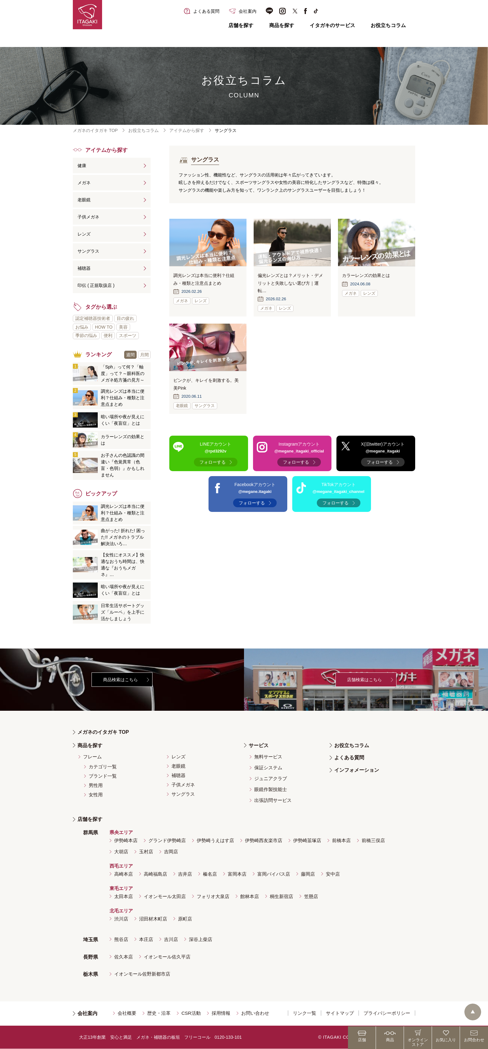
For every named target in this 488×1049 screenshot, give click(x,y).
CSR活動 (191, 1013)
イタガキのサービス (332, 25)
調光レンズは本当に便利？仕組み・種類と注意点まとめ (122, 398)
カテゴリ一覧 (103, 767)
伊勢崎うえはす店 (215, 840)
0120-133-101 (228, 1037)
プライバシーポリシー (387, 1013)
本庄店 (146, 939)
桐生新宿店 (281, 896)
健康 (81, 165)
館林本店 (249, 896)
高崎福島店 (155, 874)
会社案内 (87, 1013)
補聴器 (84, 268)
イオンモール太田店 (165, 896)
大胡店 (121, 852)
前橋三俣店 (373, 840)
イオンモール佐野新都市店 (142, 974)
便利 (108, 335)
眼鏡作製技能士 (270, 789)
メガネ (84, 182)
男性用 (96, 785)
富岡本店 (237, 874)
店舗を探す (241, 25)
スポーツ (127, 335)
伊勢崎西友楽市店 (263, 840)
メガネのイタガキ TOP (95, 130)
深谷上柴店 (200, 939)
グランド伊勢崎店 (167, 840)
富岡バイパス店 (273, 874)
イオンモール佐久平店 (167, 956)
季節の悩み (86, 335)
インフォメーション (356, 770)
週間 (130, 354)
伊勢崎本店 (126, 840)
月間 (144, 354)
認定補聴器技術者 (92, 318)
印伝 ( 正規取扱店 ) (96, 285)
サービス (259, 745)
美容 (123, 327)
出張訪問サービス (273, 800)
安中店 (333, 874)
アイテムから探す (186, 130)
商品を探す (281, 25)
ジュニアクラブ (270, 778)
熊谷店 (121, 939)
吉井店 (185, 874)
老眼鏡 (84, 199)
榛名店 (210, 874)
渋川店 (121, 918)
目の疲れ (125, 318)
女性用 (96, 795)
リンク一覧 (304, 1013)
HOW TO (104, 327)
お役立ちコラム (388, 25)
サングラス (88, 251)
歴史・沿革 (159, 1013)
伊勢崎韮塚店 (307, 840)
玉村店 (146, 852)
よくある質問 (349, 758)
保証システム (268, 767)
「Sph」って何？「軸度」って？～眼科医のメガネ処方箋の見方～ (122, 374)
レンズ (84, 234)
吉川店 (171, 939)
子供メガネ (88, 216)
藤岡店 (308, 874)
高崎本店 (123, 874)
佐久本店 (123, 956)
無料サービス (268, 757)
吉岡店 (171, 852)
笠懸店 (311, 896)
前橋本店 (341, 840)
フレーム (92, 757)
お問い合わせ (255, 1013)
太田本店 (123, 896)
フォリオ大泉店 (213, 896)
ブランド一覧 (103, 776)
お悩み (81, 327)
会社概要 (127, 1013)
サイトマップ (340, 1013)
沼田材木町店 (153, 918)
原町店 (185, 918)
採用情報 (221, 1013)
